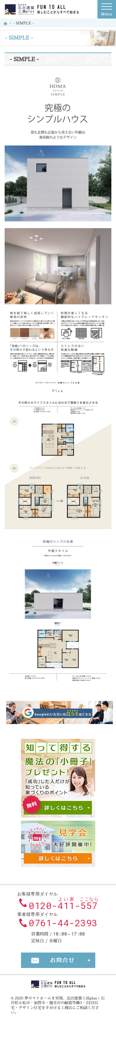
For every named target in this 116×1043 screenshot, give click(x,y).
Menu (106, 9)
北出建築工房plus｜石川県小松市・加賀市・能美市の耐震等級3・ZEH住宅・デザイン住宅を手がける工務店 (58, 1003)
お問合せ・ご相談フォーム (58, 960)
